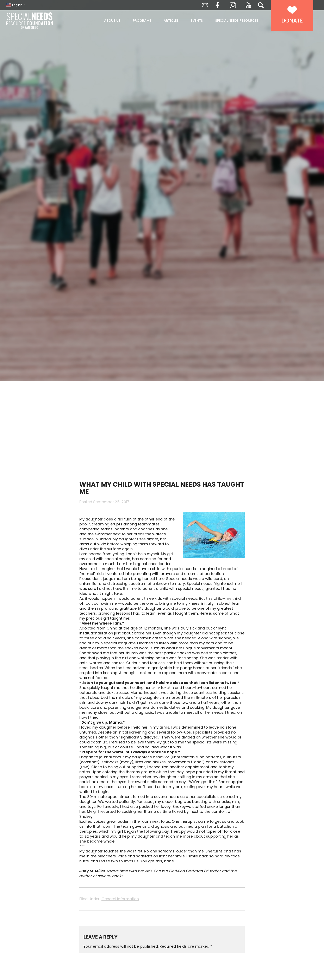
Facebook (217, 5)
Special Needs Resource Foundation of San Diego (40, 20)
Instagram (233, 5)
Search (261, 5)
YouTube (248, 5)
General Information (120, 898)
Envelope (205, 5)
